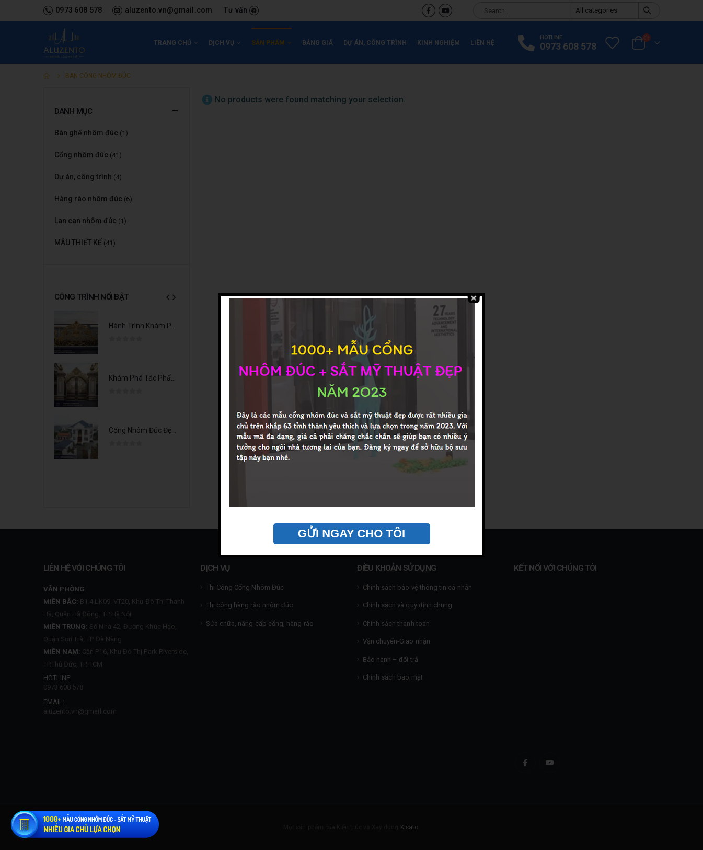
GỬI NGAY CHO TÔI (351, 533)
